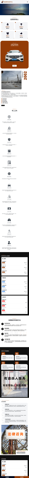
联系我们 (14, 65)
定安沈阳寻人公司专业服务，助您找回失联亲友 (21, 470)
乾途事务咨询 (3, 469)
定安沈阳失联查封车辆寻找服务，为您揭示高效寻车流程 (7, 470)
